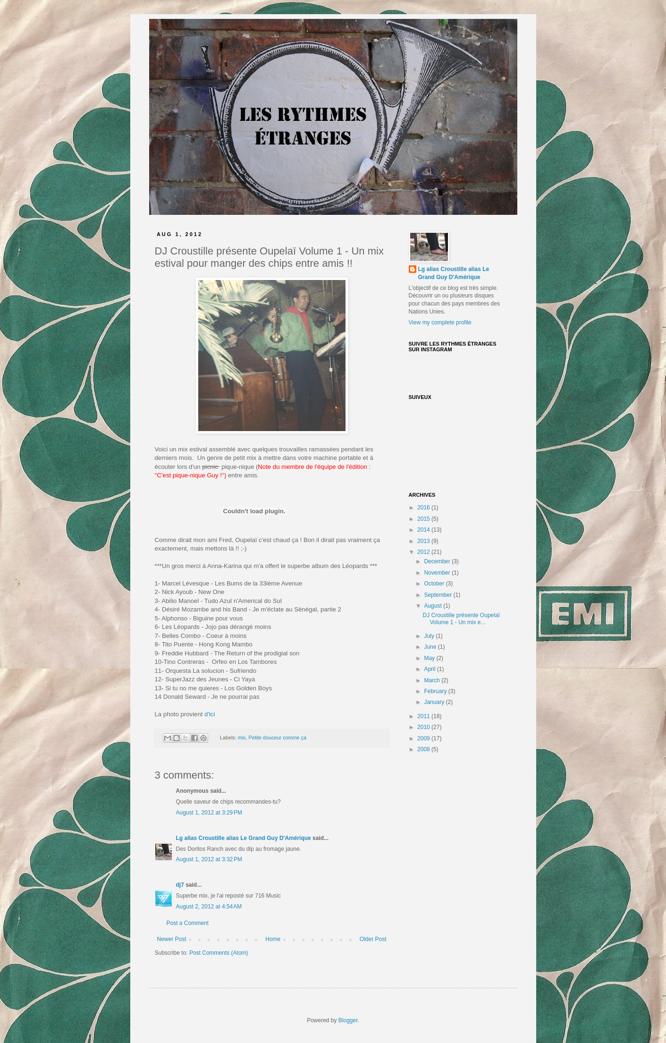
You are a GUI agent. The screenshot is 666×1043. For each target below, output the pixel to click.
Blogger (348, 1020)
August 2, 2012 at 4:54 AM (209, 906)
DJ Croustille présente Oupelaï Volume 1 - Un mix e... (460, 618)
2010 (424, 727)
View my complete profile (440, 322)
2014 (424, 529)
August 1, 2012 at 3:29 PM (209, 812)
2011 (424, 716)
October (435, 583)
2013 (424, 541)
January (435, 702)
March (432, 680)
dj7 (180, 885)
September (438, 595)
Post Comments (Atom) (218, 953)
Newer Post (171, 939)
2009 (424, 738)
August (433, 605)
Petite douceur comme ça (277, 737)
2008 (424, 749)
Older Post (373, 939)
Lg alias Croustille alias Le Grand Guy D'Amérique (243, 838)
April (430, 669)
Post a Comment (188, 923)
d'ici (209, 714)
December (438, 561)
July (430, 636)
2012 (424, 552)
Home (272, 939)
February (436, 691)
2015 (424, 519)
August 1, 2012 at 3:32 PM (209, 859)
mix (242, 737)
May (430, 658)
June (431, 647)
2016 (424, 507)
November (438, 572)
